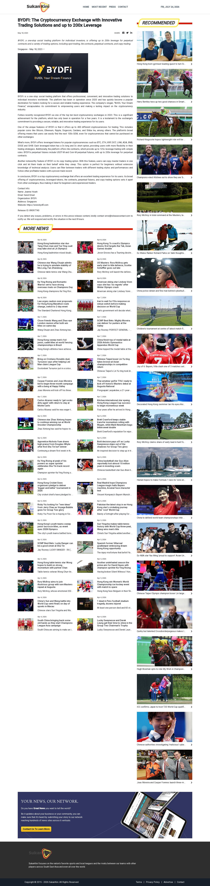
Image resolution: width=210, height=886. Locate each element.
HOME (86, 7)
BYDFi (21, 96)
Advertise (168, 882)
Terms (139, 882)
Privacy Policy (153, 882)
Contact (180, 882)
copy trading (66, 161)
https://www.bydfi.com (37, 205)
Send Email (29, 195)
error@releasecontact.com (117, 216)
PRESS (112, 7)
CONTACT (123, 7)
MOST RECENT (99, 7)
